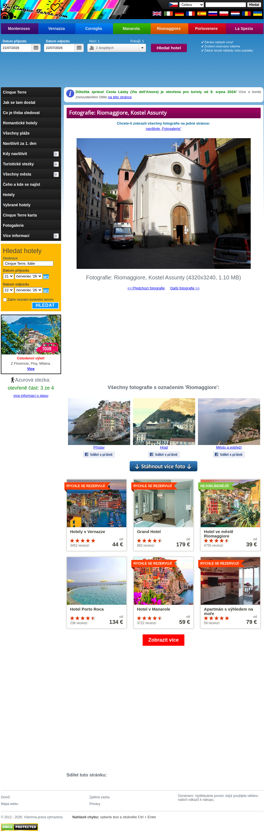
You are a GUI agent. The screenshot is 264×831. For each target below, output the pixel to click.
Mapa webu (9, 804)
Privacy (95, 804)
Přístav (98, 447)
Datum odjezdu (58, 41)
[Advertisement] (132, 72)
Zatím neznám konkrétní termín (30, 300)
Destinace (10, 258)
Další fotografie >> (185, 288)
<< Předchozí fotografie (146, 288)
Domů (5, 797)
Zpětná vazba (100, 797)
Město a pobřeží (229, 447)
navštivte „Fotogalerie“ (163, 129)
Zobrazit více (163, 640)
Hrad (164, 447)
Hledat (45, 305)
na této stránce (120, 97)
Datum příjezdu (15, 41)
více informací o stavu (30, 395)
